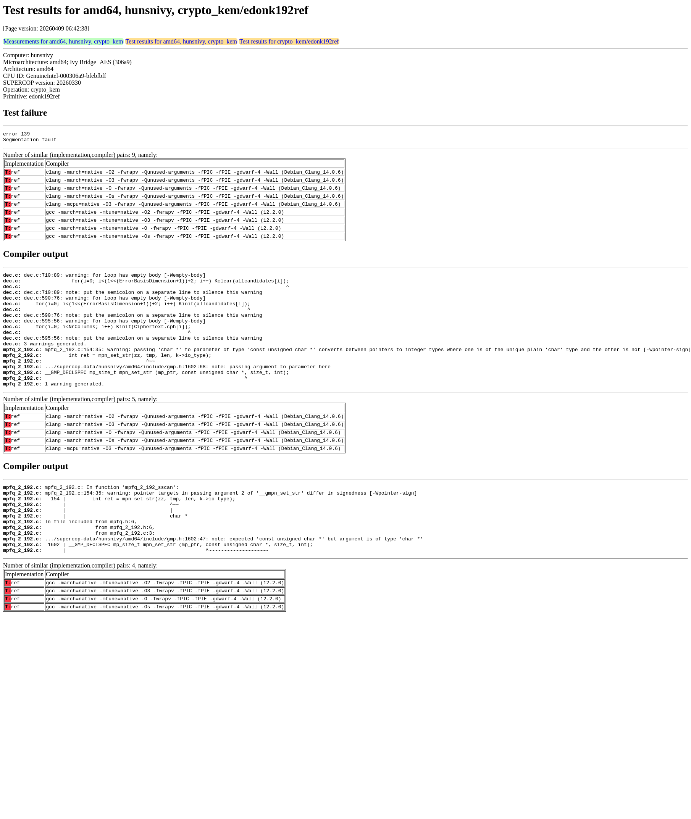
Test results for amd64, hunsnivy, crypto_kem (181, 41)
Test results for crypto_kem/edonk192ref (289, 41)
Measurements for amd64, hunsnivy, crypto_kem (63, 41)
